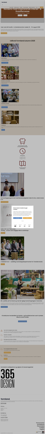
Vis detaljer (22, 221)
